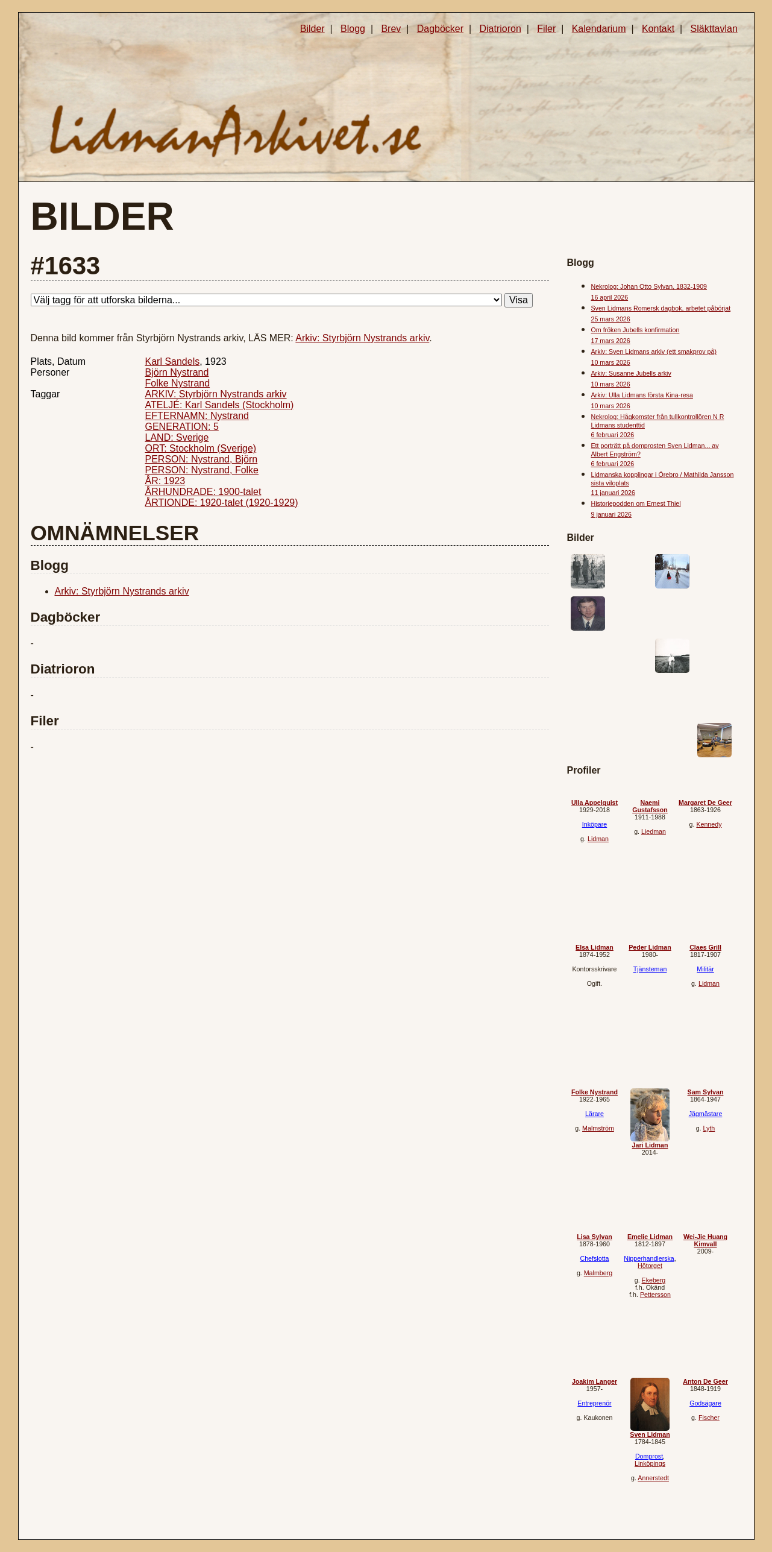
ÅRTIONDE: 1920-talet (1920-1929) (221, 502)
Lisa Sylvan (594, 1236)
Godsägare (705, 1403)
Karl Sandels (172, 361)
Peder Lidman (650, 947)
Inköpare (594, 824)
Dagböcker (440, 29)
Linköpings (650, 1463)
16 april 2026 (610, 297)
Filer (546, 29)
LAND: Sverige (177, 437)
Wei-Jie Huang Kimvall (705, 1240)
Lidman (598, 838)
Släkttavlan (714, 29)
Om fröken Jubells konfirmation (635, 329)
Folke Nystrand (177, 383)
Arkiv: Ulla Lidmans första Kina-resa (642, 395)
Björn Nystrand (177, 372)
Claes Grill (705, 947)
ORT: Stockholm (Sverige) (201, 448)
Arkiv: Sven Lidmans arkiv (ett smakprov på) (654, 351)
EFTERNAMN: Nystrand (197, 416)
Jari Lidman (650, 1145)
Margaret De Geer (705, 802)
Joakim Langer (594, 1381)
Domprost (649, 1456)
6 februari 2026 (613, 434)
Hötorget (650, 1265)
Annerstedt (653, 1477)
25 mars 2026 (610, 319)
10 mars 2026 (610, 362)
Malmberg (598, 1272)
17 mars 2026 (610, 340)
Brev (391, 29)
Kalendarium (599, 29)
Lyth (709, 1128)
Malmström (598, 1128)
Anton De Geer (705, 1381)
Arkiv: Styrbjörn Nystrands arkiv (362, 338)
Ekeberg (654, 1280)
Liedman (653, 831)
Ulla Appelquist (594, 802)
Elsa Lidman (595, 947)
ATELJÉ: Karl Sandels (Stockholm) (219, 405)
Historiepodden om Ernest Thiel (636, 503)
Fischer (709, 1417)
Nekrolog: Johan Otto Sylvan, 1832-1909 (649, 286)
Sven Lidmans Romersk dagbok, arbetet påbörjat (661, 308)
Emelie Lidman (650, 1236)
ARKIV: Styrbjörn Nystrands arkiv (216, 394)
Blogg (352, 29)
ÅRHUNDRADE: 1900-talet (203, 492)
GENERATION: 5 (182, 426)
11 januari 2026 (613, 492)
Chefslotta (594, 1258)
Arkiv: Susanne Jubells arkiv (631, 373)
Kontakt (658, 29)
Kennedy (708, 824)
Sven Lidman (650, 1434)
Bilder (312, 29)
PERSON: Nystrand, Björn (201, 459)
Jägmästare (706, 1113)
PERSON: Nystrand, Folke (202, 470)
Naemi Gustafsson (650, 806)
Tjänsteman (650, 969)
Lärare (594, 1113)
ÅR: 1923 (165, 481)
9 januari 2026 (611, 514)
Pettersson (655, 1294)
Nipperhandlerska (649, 1258)
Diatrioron (500, 29)
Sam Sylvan (706, 1092)
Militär (705, 969)
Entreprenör (594, 1403)
